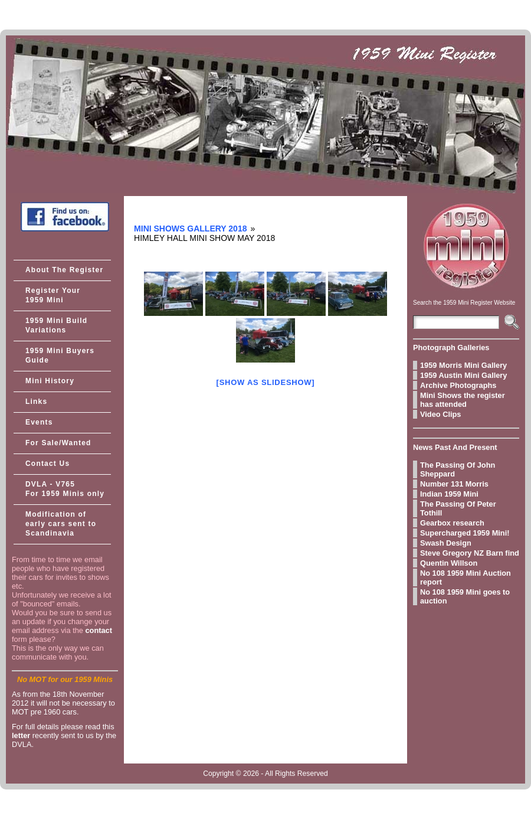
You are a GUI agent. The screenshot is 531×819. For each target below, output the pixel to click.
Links (36, 401)
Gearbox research (452, 522)
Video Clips (440, 414)
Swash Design (445, 543)
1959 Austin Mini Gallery (463, 375)
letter (21, 735)
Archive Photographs (458, 385)
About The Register (64, 270)
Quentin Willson (448, 563)
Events (39, 422)
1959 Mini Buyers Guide (59, 355)
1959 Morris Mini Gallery (463, 365)
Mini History (49, 381)
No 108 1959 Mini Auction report (465, 577)
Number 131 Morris (454, 483)
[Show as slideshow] (266, 382)
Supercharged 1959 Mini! (464, 532)
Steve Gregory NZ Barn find (469, 553)
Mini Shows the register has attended (462, 400)
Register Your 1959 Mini (52, 295)
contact (98, 630)
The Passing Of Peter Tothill (458, 508)
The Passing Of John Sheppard (457, 469)
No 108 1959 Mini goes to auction (465, 596)
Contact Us (47, 463)
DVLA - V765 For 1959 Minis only (64, 489)
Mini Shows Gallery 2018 (190, 228)
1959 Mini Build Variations (56, 325)
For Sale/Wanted (58, 443)
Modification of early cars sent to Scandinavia (60, 523)
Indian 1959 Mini (449, 494)
